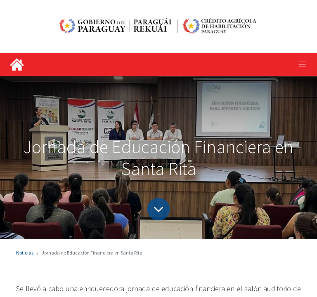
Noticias (24, 253)
